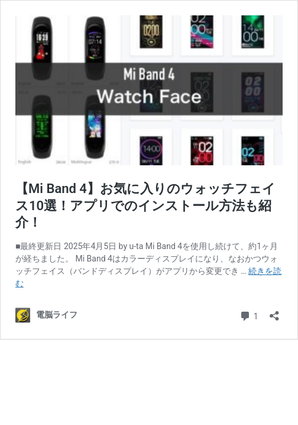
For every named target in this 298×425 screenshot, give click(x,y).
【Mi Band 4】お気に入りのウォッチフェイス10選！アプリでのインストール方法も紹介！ (145, 205)
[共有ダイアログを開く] (274, 312)
